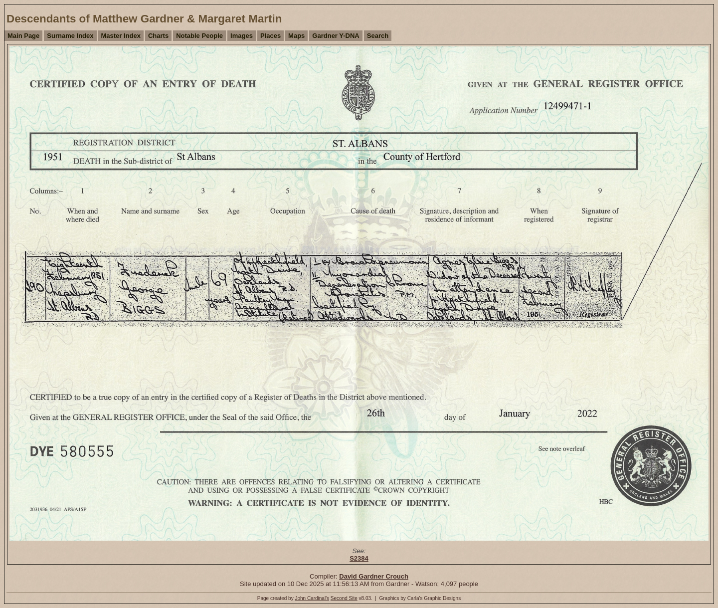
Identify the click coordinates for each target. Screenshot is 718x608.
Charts (158, 35)
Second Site (344, 598)
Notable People (199, 35)
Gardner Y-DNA (335, 35)
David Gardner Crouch (373, 576)
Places (270, 35)
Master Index (121, 35)
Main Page (23, 35)
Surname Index (70, 35)
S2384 (359, 558)
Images (241, 35)
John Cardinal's (312, 598)
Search (377, 35)
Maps (296, 35)
